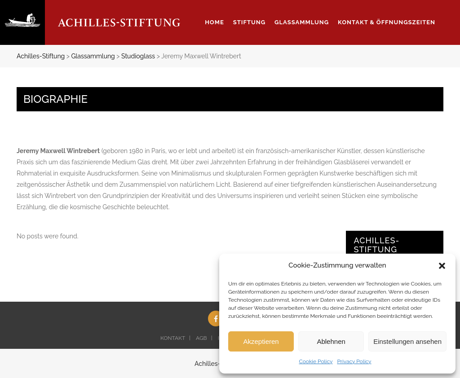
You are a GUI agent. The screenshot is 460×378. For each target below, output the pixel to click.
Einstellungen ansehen (407, 341)
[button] (442, 265)
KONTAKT (172, 338)
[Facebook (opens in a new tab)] (216, 318)
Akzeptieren (261, 341)
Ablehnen (331, 341)
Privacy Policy (354, 361)
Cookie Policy (315, 361)
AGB (201, 338)
